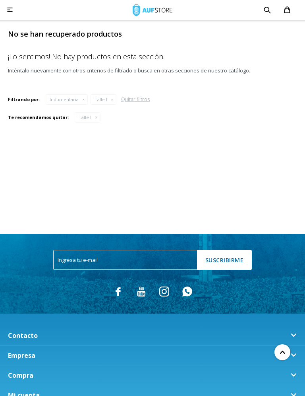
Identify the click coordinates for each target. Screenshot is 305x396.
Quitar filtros (135, 99)
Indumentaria (64, 99)
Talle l (101, 99)
